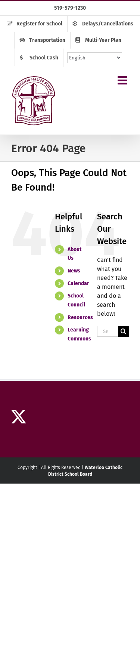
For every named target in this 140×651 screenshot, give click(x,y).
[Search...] (107, 331)
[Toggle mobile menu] (123, 80)
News (74, 271)
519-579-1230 (70, 8)
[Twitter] (18, 416)
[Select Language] (94, 57)
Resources (80, 317)
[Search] (123, 331)
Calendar (78, 283)
